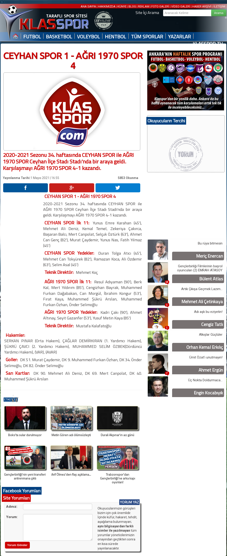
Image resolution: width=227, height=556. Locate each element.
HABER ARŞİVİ (201, 6)
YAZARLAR (179, 36)
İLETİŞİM (219, 6)
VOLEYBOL (88, 36)
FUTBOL (32, 36)
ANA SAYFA (89, 6)
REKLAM (143, 6)
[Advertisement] (23, 261)
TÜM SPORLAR (147, 36)
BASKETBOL (59, 36)
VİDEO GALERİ (180, 6)
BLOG (132, 6)
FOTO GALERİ (160, 6)
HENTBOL (115, 36)
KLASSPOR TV (208, 43)
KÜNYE (121, 6)
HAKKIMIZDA (106, 6)
